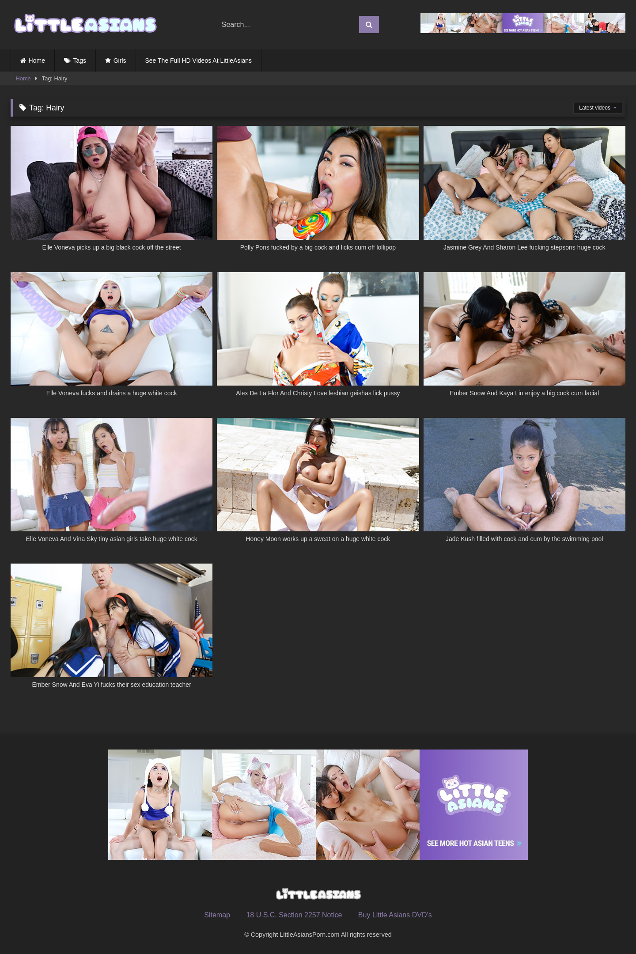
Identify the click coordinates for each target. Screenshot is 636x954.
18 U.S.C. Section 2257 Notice (294, 915)
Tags (80, 60)
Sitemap (217, 915)
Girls (120, 60)
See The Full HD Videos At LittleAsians (198, 60)
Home (37, 60)
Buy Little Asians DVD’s (395, 915)
